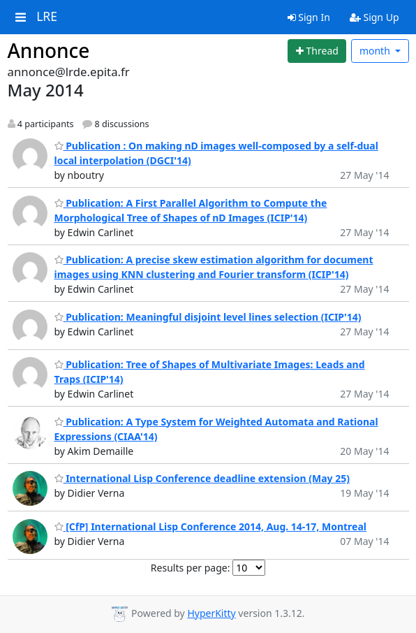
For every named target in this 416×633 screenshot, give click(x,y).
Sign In (309, 17)
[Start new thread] (317, 51)
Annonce (49, 50)
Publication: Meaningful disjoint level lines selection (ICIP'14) (208, 316)
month (376, 50)
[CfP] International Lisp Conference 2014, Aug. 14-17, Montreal (210, 526)
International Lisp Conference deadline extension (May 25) (202, 478)
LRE (46, 16)
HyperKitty (211, 613)
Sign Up (374, 17)
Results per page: (190, 567)
